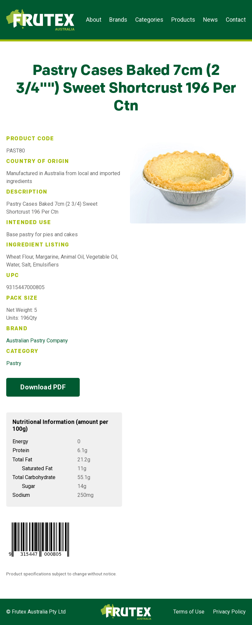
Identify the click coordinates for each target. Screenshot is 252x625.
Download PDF (43, 387)
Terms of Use (188, 612)
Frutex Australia (29, 10)
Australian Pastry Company (37, 340)
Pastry (13, 363)
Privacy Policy (229, 612)
